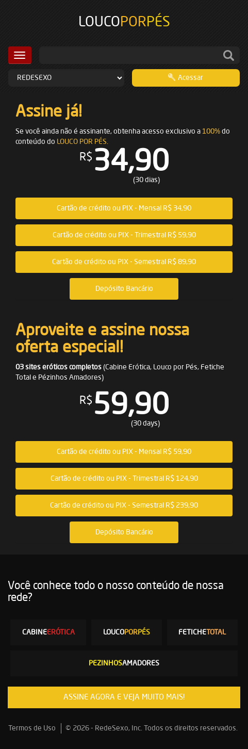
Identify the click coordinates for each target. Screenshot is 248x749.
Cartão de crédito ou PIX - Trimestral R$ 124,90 (124, 478)
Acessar (185, 77)
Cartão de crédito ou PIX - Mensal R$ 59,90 (124, 451)
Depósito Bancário (124, 288)
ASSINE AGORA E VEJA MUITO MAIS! (124, 697)
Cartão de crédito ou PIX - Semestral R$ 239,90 (124, 505)
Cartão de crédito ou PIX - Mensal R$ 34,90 (124, 208)
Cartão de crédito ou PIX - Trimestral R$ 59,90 (124, 235)
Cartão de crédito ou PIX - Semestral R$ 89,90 (124, 262)
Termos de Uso (32, 728)
